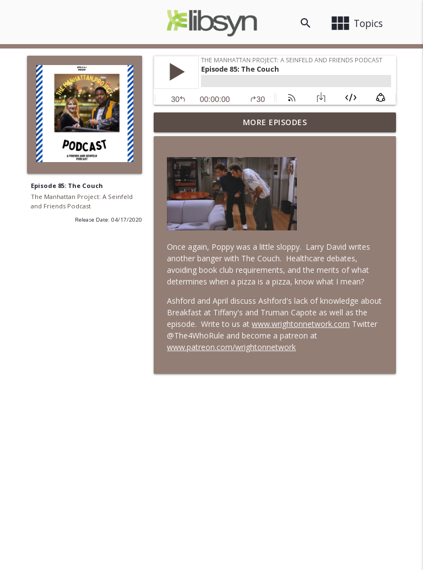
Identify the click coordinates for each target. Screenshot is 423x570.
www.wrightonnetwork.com (301, 324)
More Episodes (275, 122)
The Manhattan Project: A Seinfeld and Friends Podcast (82, 201)
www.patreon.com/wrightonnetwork (231, 347)
